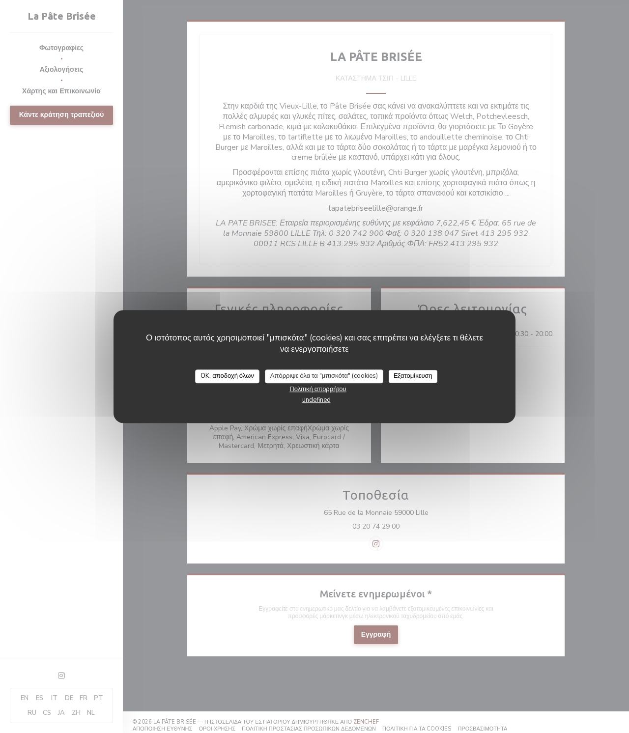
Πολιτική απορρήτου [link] (317, 389)
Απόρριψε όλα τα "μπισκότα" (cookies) (324, 375)
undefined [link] (316, 399)
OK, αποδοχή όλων (227, 375)
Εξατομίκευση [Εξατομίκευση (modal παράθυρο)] (413, 375)
